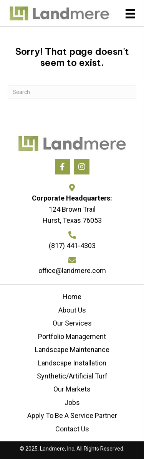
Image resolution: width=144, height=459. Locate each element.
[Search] (72, 92)
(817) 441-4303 (72, 246)
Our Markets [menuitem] (72, 389)
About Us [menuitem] (72, 310)
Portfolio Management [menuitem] (72, 336)
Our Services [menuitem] (72, 323)
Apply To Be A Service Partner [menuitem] (72, 415)
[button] (62, 166)
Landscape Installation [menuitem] (72, 363)
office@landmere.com (72, 271)
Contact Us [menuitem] (72, 429)
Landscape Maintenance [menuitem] (72, 349)
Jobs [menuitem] (72, 402)
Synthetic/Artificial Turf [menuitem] (72, 376)
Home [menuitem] (72, 297)
